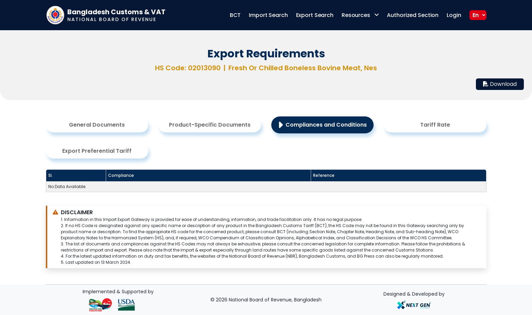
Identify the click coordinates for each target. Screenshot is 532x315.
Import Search (268, 15)
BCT (235, 15)
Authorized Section (413, 15)
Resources (360, 15)
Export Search (314, 15)
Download (500, 84)
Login (454, 15)
